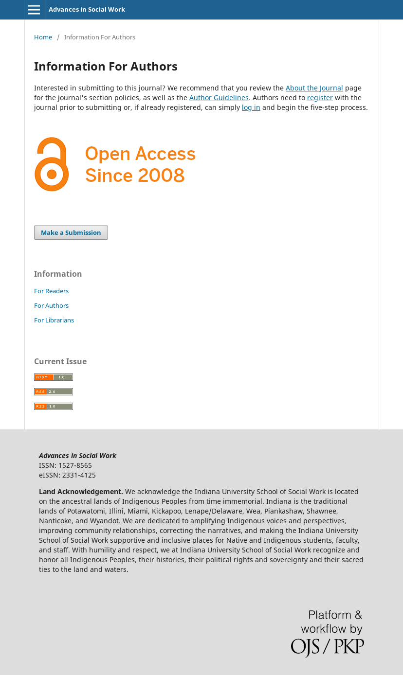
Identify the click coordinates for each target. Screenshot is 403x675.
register (320, 97)
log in (251, 107)
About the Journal (314, 87)
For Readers (51, 290)
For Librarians (54, 320)
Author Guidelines (219, 97)
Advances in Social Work (87, 9)
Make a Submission (71, 232)
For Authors (51, 305)
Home (43, 37)
